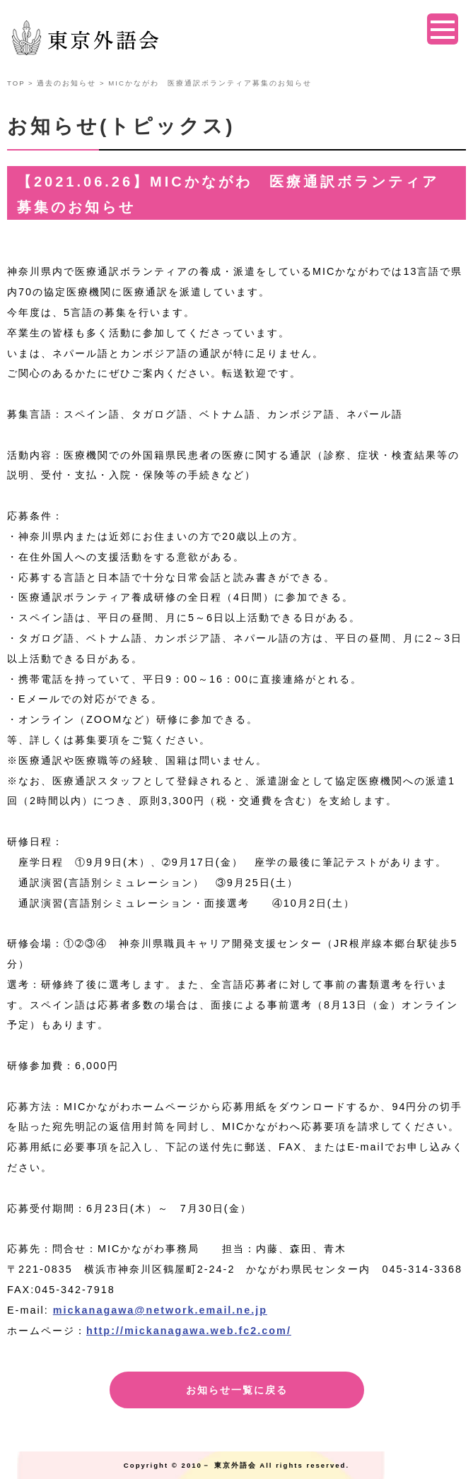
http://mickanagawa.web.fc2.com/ (188, 1330)
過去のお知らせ (66, 83)
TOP (16, 83)
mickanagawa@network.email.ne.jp (160, 1310)
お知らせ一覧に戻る (237, 1390)
